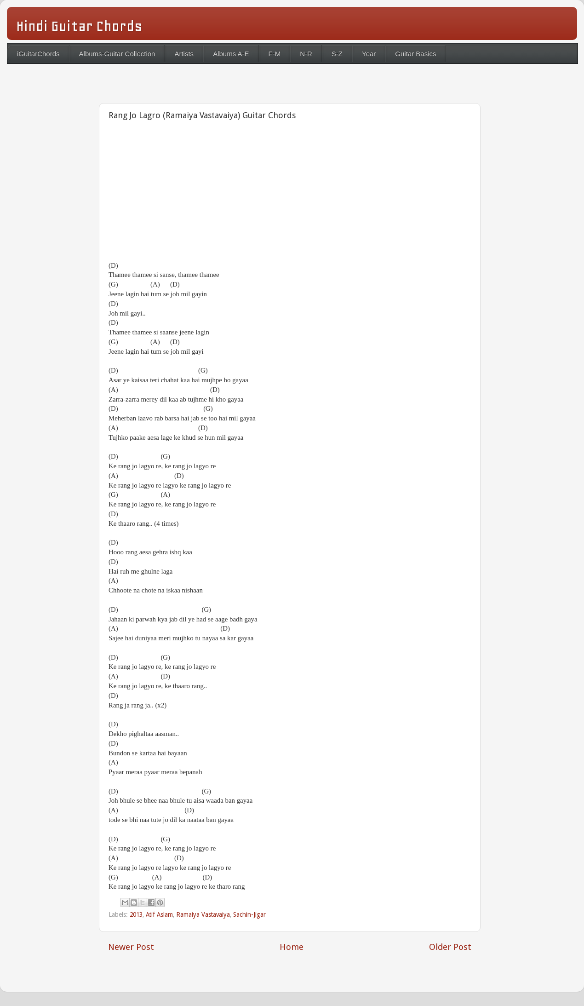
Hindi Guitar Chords (79, 25)
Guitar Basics (415, 53)
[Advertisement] (216, 193)
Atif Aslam (159, 914)
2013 (136, 914)
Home (291, 947)
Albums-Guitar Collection (117, 53)
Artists (184, 53)
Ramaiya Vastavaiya (203, 914)
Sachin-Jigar (249, 914)
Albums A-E (231, 53)
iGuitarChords (38, 53)
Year (369, 53)
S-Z (337, 53)
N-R (306, 53)
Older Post (450, 947)
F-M (275, 53)
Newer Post (131, 947)
